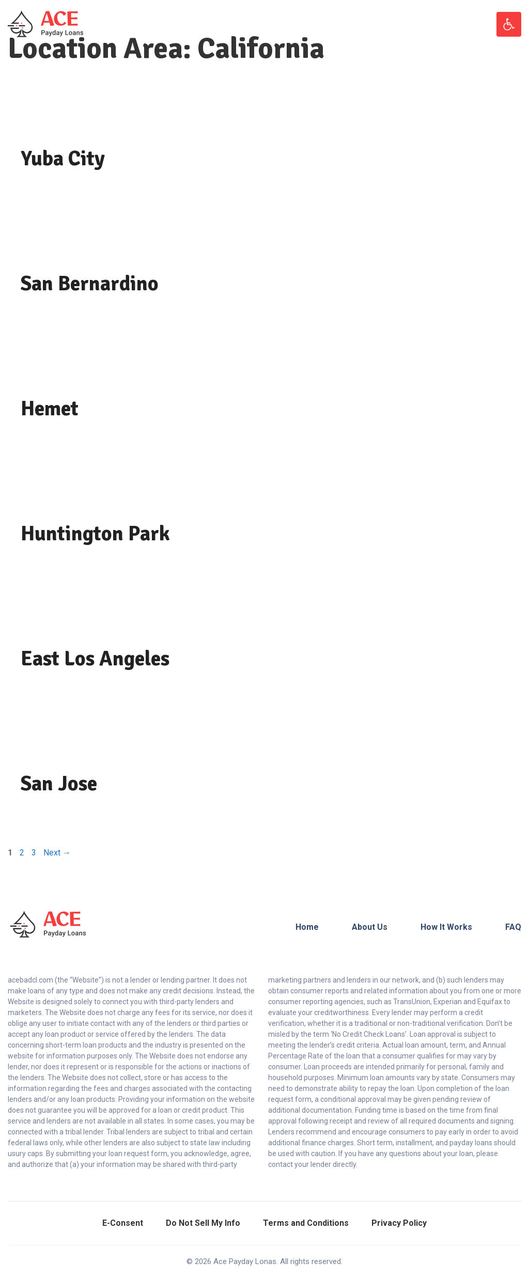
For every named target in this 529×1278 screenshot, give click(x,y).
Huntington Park (95, 534)
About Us (369, 927)
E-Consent (122, 1223)
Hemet (50, 409)
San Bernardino (90, 284)
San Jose (59, 784)
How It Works (446, 927)
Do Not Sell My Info (203, 1223)
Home (307, 927)
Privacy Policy (399, 1223)
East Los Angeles (95, 659)
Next (57, 853)
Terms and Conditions (306, 1223)
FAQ (513, 927)
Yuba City (63, 159)
